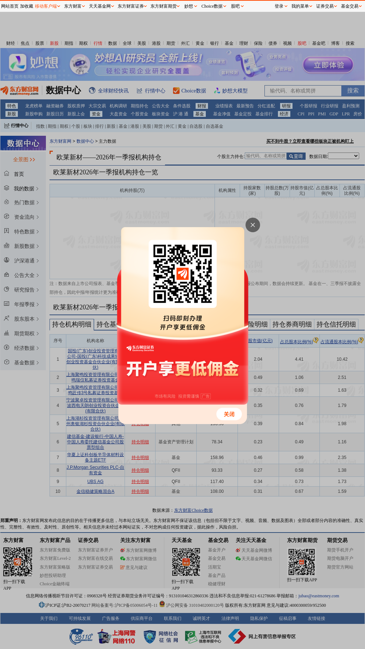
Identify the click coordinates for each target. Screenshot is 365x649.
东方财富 (73, 6)
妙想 (188, 6)
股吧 (235, 6)
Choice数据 (212, 6)
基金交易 (349, 6)
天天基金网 (100, 6)
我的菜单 (300, 6)
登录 (279, 6)
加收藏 (26, 6)
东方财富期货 (163, 6)
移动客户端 (46, 6)
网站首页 (10, 6)
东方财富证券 (131, 6)
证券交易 (325, 6)
